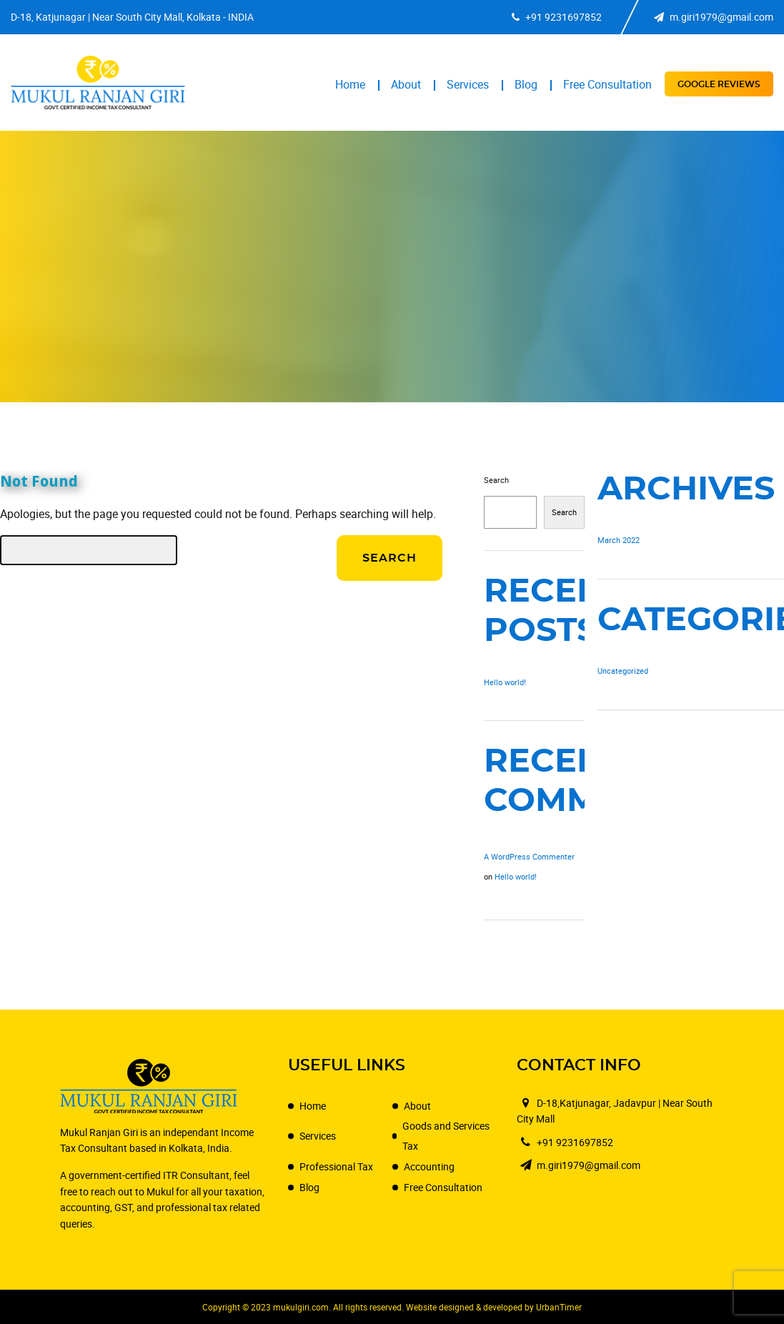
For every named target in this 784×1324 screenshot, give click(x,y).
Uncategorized (622, 670)
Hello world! (505, 682)
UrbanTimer (559, 1307)
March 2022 (618, 539)
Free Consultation (607, 84)
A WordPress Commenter (529, 856)
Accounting (429, 1166)
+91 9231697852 (557, 17)
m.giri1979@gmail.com (713, 17)
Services (468, 84)
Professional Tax (336, 1166)
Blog (526, 84)
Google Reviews (719, 84)
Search (496, 479)
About (406, 84)
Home (350, 84)
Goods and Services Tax (446, 1136)
